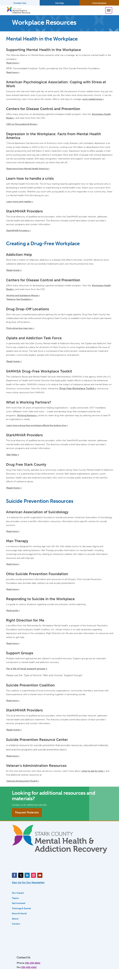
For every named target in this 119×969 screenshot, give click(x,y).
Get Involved (18, 903)
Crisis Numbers (99, 3)
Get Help (59, 3)
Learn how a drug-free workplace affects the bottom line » (37, 425)
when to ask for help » (93, 771)
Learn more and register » (19, 201)
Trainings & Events (21, 908)
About (15, 918)
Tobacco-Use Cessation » (19, 299)
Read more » (13, 62)
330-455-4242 (28, 967)
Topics (15, 898)
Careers (16, 923)
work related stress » (93, 99)
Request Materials (27, 812)
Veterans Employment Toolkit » (22, 781)
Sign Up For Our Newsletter (28, 882)
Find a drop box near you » (20, 328)
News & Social (19, 913)
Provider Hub (19, 3)
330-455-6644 (32, 963)
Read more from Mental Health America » (28, 168)
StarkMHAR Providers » (18, 230)
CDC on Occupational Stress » (22, 124)
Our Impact (18, 892)
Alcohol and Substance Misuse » (23, 295)
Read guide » (13, 610)
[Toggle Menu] (109, 10)
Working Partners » (27, 415)
